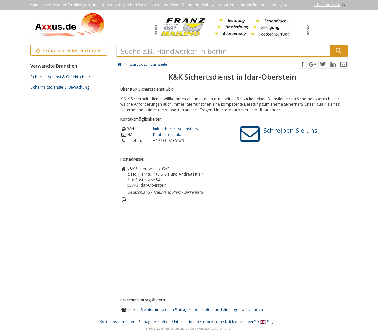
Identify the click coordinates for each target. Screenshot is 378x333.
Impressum (212, 321)
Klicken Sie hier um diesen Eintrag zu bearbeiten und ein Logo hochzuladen (195, 309)
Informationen (186, 321)
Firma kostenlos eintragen (68, 50)
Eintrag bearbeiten (154, 321)
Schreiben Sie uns (290, 130)
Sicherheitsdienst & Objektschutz (60, 77)
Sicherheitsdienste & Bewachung (59, 87)
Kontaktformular (168, 134)
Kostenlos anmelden (117, 321)
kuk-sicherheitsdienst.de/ (175, 129)
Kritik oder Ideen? (240, 321)
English (269, 321)
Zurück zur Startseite (148, 64)
